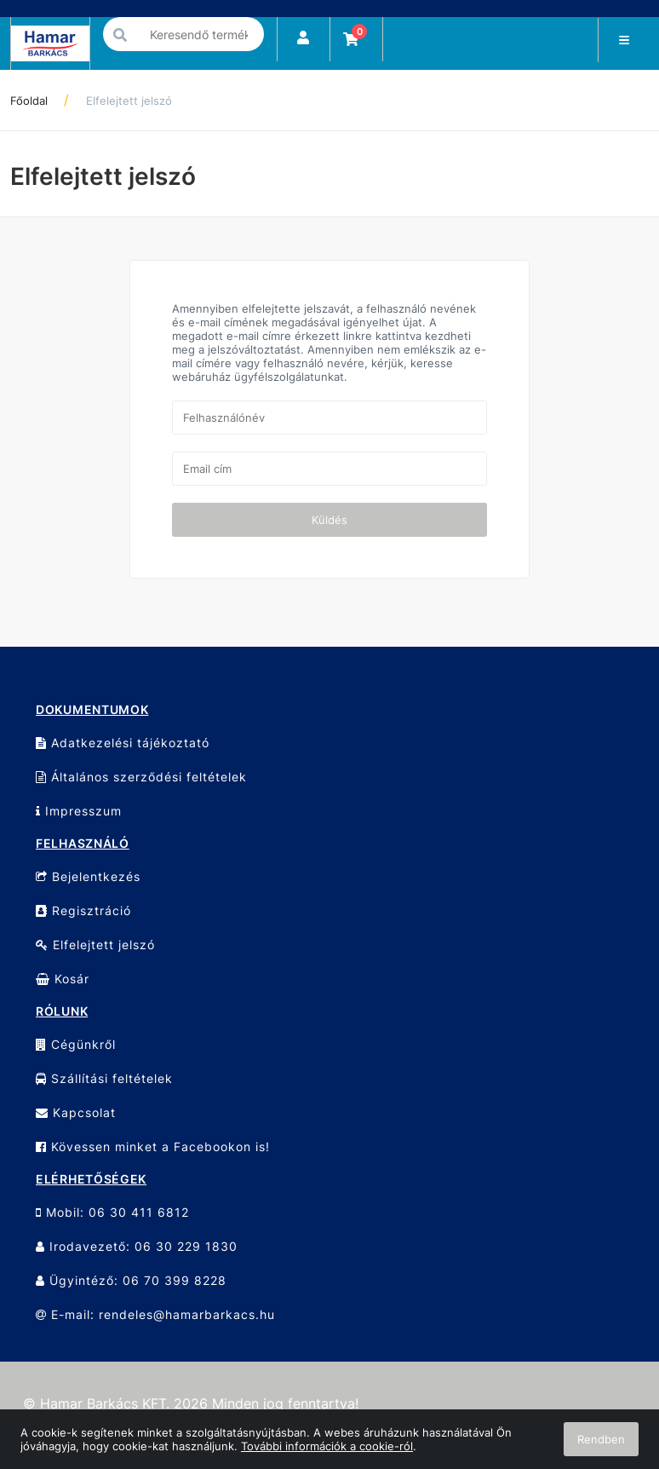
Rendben (601, 1439)
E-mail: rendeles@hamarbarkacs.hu (155, 1314)
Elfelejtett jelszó (129, 100)
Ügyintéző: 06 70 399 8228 (131, 1280)
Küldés (329, 520)
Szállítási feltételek (104, 1078)
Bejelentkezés (88, 876)
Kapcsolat (76, 1112)
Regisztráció (83, 910)
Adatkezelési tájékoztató (122, 742)
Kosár (62, 978)
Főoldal (29, 100)
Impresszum (79, 811)
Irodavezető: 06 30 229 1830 (137, 1246)
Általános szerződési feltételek (141, 776)
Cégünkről (76, 1044)
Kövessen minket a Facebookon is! (153, 1146)
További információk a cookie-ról (327, 1446)
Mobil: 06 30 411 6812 (112, 1212)
